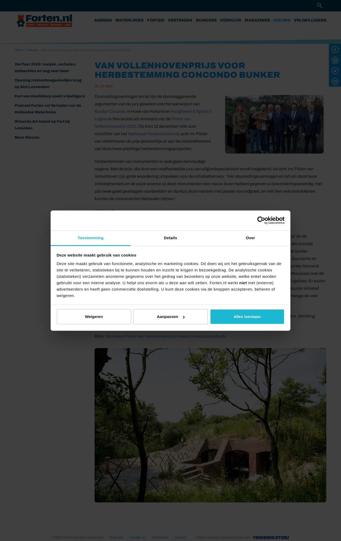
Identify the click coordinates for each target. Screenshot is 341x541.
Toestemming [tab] (91, 238)
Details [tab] (170, 238)
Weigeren (94, 316)
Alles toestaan (247, 316)
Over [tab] (250, 238)
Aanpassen (171, 316)
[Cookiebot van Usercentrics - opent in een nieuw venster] (261, 220)
